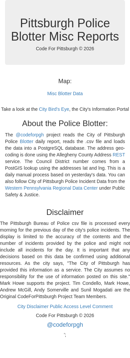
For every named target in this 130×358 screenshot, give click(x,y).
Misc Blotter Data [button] (65, 93)
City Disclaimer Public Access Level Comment (65, 306)
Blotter (26, 141)
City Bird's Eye (54, 109)
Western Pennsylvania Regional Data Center (51, 188)
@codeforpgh (30, 134)
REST (119, 154)
